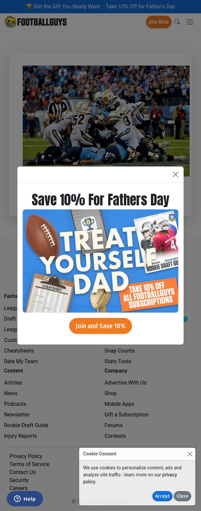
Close (182, 496)
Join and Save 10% (100, 326)
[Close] (189, 453)
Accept (162, 496)
